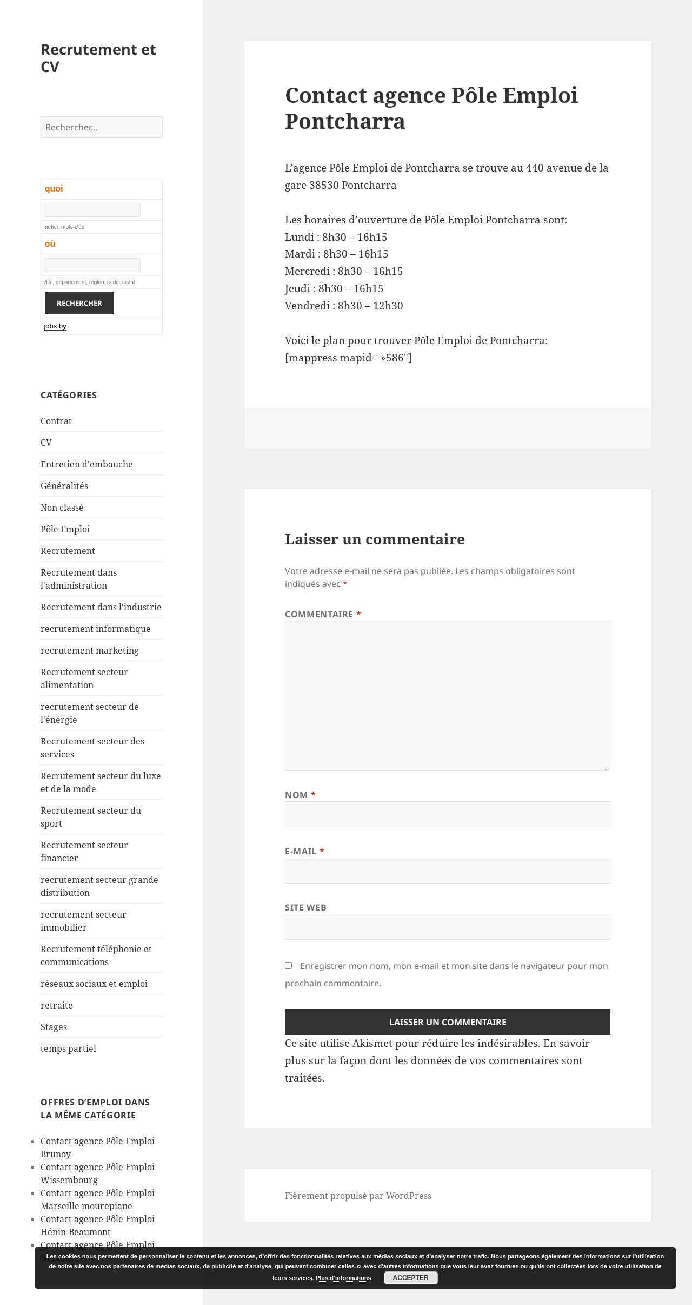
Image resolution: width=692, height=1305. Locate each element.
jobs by (55, 326)
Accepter (411, 1278)
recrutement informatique (96, 629)
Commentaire (323, 614)
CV (46, 443)
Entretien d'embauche (87, 464)
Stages (54, 1027)
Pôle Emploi (65, 529)
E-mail (304, 851)
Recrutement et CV (98, 57)
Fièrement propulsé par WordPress (358, 1196)
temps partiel (68, 1048)
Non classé (62, 507)
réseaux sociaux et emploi (94, 984)
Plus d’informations (343, 1278)
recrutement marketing (90, 650)
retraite (57, 1005)
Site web (306, 907)
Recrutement (68, 551)
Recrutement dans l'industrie (101, 607)
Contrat (56, 421)
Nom (300, 795)
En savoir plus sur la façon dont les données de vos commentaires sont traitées (437, 1060)
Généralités (64, 486)
